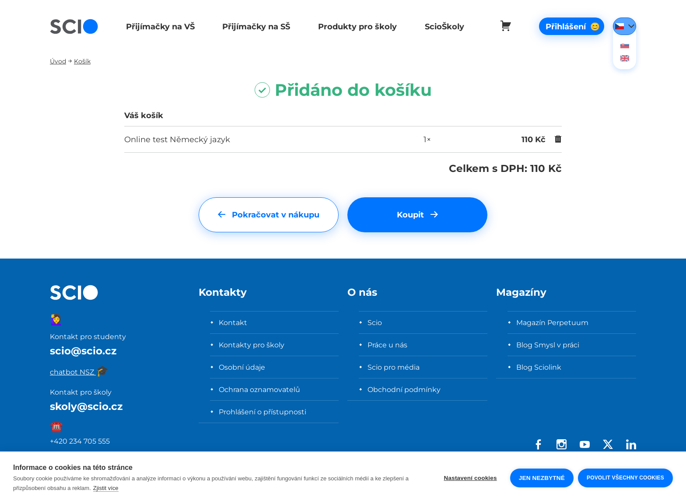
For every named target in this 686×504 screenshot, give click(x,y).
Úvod (58, 61)
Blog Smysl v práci (547, 345)
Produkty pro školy (354, 26)
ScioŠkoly (441, 26)
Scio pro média (394, 367)
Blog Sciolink (538, 367)
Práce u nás (387, 345)
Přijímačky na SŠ (255, 26)
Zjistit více (106, 488)
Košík (82, 61)
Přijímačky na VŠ (159, 26)
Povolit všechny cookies (625, 478)
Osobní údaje (242, 367)
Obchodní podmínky (404, 389)
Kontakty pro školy (251, 345)
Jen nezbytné (542, 478)
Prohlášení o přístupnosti (262, 412)
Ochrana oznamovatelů (259, 389)
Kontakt (233, 322)
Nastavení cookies (470, 478)
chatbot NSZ (79, 372)
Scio (375, 322)
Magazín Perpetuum (552, 322)
